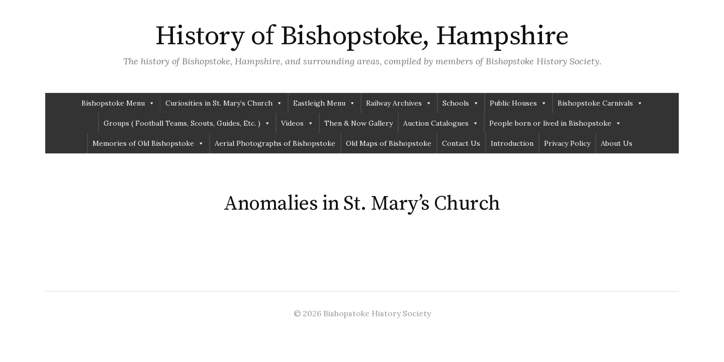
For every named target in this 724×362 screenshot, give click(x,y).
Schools (460, 103)
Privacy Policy (567, 143)
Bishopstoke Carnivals (600, 103)
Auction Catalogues (441, 123)
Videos (297, 123)
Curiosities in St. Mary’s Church (224, 103)
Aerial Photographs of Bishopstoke (275, 143)
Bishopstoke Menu (118, 103)
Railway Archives (399, 103)
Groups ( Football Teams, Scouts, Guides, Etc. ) (187, 123)
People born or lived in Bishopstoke (555, 123)
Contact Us (461, 143)
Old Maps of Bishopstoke (388, 143)
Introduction (512, 143)
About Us (616, 143)
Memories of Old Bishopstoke (148, 143)
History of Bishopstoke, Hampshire (362, 36)
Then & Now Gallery (358, 123)
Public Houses (518, 103)
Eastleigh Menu (324, 103)
